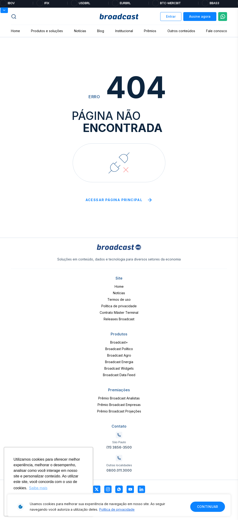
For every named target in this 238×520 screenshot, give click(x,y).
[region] (119, 505)
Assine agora (200, 16)
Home (15, 31)
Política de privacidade (117, 509)
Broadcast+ (119, 342)
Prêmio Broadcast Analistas (119, 398)
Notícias (80, 31)
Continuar (207, 507)
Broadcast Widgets (119, 368)
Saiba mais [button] (38, 488)
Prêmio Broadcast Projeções (119, 411)
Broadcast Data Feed (119, 375)
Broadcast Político (119, 349)
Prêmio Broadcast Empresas (119, 405)
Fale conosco (216, 31)
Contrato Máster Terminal (119, 312)
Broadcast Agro (119, 355)
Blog (100, 31)
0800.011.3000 (119, 470)
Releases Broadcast (119, 319)
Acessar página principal (119, 200)
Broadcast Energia (119, 362)
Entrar (171, 16)
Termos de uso (119, 299)
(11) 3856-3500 (119, 447)
